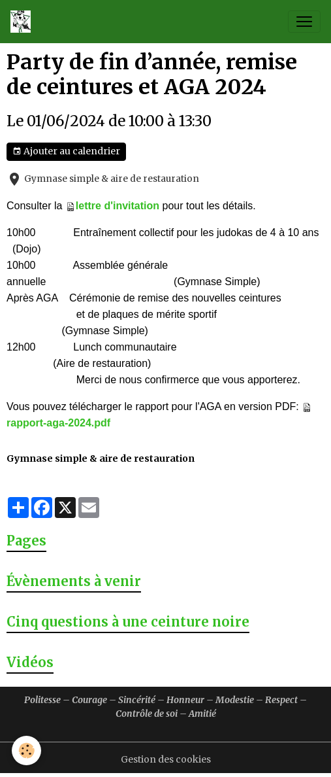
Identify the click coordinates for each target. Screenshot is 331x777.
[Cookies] (26, 750)
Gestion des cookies (166, 759)
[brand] (23, 21)
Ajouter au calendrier (66, 151)
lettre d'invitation (117, 205)
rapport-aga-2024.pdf (58, 422)
